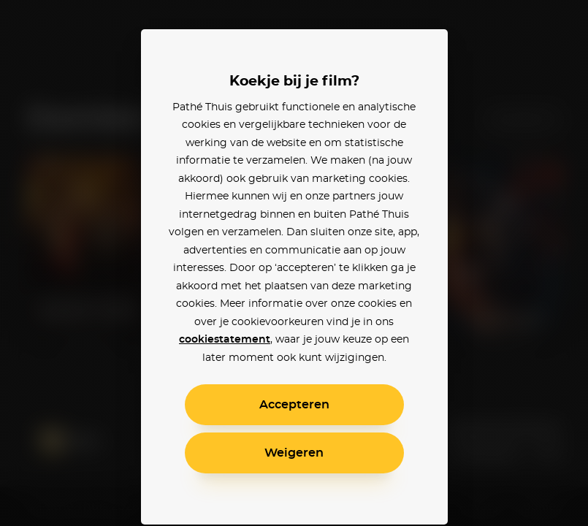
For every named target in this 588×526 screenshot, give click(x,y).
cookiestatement (224, 340)
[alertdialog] (294, 263)
